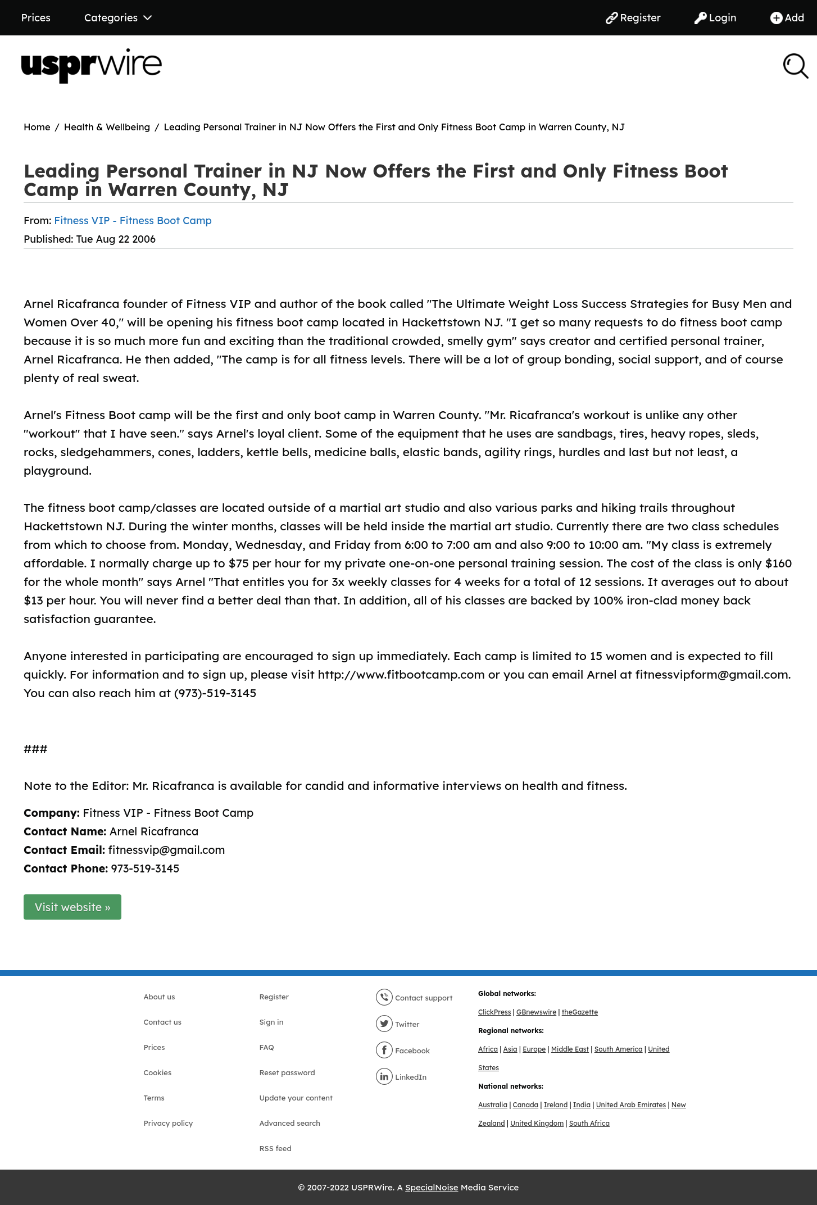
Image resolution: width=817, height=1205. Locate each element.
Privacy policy (168, 1122)
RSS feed (276, 1148)
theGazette (580, 1012)
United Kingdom (537, 1123)
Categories (118, 17)
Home (37, 127)
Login (716, 17)
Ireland (556, 1105)
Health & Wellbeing (107, 127)
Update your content (296, 1097)
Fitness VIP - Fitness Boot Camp (133, 220)
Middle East (570, 1049)
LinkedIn (401, 1076)
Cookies (158, 1072)
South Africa (589, 1123)
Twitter (397, 1024)
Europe (534, 1049)
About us (159, 996)
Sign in (272, 1021)
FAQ (267, 1047)
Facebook (402, 1050)
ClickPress (494, 1012)
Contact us (162, 1021)
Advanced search (290, 1122)
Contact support (414, 997)
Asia (510, 1049)
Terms (154, 1097)
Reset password (287, 1072)
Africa (488, 1049)
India (582, 1105)
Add (787, 17)
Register (633, 17)
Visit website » (73, 907)
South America (618, 1049)
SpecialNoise (431, 1187)
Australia (492, 1105)
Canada (526, 1105)
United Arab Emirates (631, 1105)
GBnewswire (536, 1012)
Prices (36, 17)
